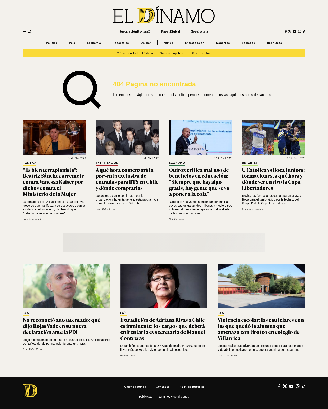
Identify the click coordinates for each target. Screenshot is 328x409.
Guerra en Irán (201, 53)
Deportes (223, 42)
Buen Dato (274, 42)
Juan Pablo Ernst (105, 209)
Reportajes (121, 42)
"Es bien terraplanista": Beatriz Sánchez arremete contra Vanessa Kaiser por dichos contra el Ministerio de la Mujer (53, 181)
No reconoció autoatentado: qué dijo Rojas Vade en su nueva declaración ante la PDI (61, 325)
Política (51, 42)
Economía (94, 42)
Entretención (194, 42)
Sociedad (248, 42)
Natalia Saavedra (178, 219)
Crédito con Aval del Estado (135, 53)
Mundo (168, 42)
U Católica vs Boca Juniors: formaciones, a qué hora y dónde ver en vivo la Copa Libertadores (273, 178)
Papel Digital (170, 31)
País (72, 42)
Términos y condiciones (174, 396)
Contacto (163, 386)
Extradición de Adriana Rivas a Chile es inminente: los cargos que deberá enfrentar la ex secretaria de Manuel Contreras (162, 328)
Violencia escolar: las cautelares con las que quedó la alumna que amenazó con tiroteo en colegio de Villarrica (261, 328)
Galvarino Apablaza (172, 53)
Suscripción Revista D (134, 31)
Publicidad (145, 396)
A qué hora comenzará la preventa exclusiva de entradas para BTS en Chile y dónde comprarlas (127, 178)
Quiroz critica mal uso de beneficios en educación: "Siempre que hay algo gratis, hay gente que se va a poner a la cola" (199, 181)
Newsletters (199, 31)
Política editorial (192, 386)
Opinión (146, 42)
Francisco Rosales (33, 219)
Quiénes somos (135, 386)
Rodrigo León (127, 355)
